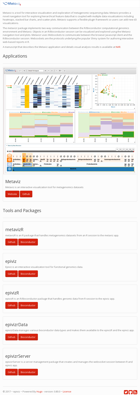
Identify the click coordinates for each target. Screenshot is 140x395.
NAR (118, 47)
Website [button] (12, 194)
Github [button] (26, 194)
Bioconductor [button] (28, 242)
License (67, 391)
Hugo (39, 391)
